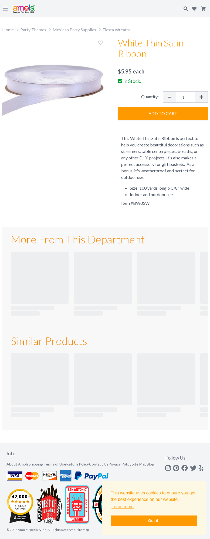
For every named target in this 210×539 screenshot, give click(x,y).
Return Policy (77, 464)
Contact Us (99, 464)
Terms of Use (54, 464)
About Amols (17, 464)
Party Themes (33, 29)
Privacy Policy (120, 464)
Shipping (36, 464)
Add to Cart (162, 113)
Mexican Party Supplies (74, 29)
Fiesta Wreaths (117, 29)
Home (8, 29)
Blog (150, 464)
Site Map (139, 464)
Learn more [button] (122, 506)
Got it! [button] (154, 520)
